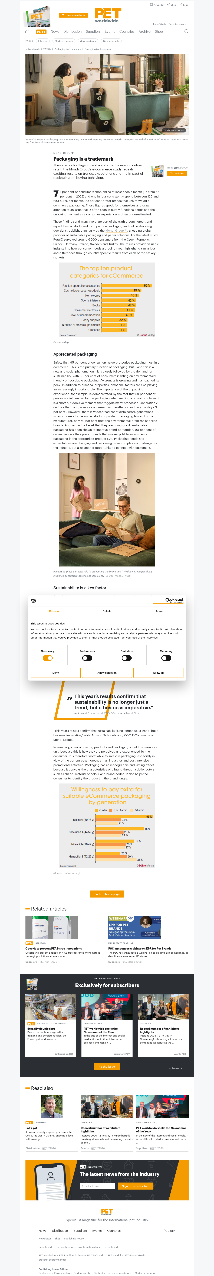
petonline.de (46, 1246)
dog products (88, 40)
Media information (145, 1272)
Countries (114, 1230)
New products (111, 40)
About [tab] (160, 611)
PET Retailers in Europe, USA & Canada (81, 1255)
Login (183, 5)
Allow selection (107, 672)
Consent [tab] (54, 611)
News (42, 1230)
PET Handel (114, 1255)
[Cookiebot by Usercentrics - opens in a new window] (168, 601)
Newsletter (156, 5)
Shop (171, 5)
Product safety (82, 1272)
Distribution (60, 1230)
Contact (98, 1272)
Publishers (45, 1272)
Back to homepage (107, 894)
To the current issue (73, 15)
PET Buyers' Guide (134, 1255)
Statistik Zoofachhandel (52, 1259)
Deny (55, 672)
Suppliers (80, 1230)
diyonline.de (112, 1246)
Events (97, 1230)
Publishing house (74, 1238)
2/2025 (47, 49)
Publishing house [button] (176, 24)
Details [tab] (107, 611)
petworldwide (32, 49)
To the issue (177, 173)
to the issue (107, 1066)
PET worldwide (47, 1255)
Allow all (158, 672)
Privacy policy (62, 1272)
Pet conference (65, 1246)
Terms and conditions (118, 1272)
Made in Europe (64, 40)
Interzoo (42, 40)
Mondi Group (115, 230)
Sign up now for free (135, 1186)
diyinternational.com (89, 1246)
